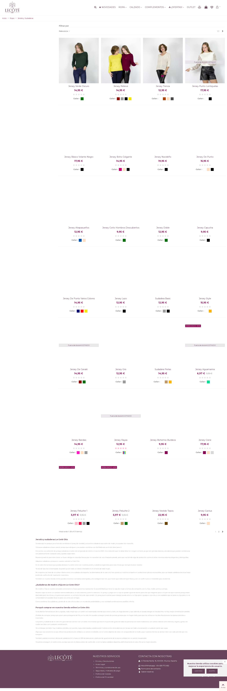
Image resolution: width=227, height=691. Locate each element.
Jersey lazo (121, 298)
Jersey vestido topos (162, 511)
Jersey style (205, 298)
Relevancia (64, 31)
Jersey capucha (205, 227)
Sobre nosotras (147, 672)
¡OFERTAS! (175, 7)
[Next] (222, 31)
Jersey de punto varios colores (79, 298)
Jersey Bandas (79, 440)
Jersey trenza (163, 86)
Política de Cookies (102, 674)
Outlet (191, 7)
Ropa (122, 7)
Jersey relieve (121, 86)
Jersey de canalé (79, 369)
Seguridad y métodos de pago (106, 670)
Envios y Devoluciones (103, 661)
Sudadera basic (163, 298)
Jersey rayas (120, 440)
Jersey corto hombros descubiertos (120, 227)
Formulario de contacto (151, 669)
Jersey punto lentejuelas (205, 86)
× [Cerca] (225, 661)
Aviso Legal (99, 664)
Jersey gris (120, 369)
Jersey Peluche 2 (120, 511)
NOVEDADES (107, 7)
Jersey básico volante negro (78, 157)
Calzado (135, 7)
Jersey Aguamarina (205, 369)
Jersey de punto (205, 157)
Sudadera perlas (163, 369)
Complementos (154, 7)
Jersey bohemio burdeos (163, 440)
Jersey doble (163, 227)
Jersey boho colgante (121, 157)
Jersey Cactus (205, 511)
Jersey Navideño (162, 157)
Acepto (212, 671)
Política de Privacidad (103, 677)
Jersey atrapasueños (78, 227)
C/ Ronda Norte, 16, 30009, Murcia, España (159, 661)
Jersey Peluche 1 (78, 511)
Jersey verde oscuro (78, 86)
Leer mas (198, 671)
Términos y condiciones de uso (106, 667)
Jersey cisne (205, 440)
